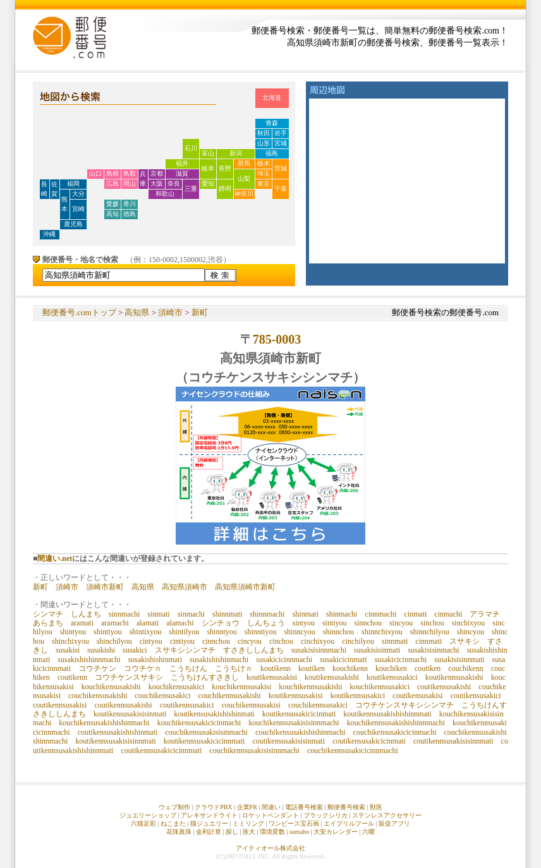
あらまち (48, 622)
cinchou (281, 641)
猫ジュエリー (209, 823)
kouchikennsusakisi (241, 686)
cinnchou (216, 641)
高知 (112, 213)
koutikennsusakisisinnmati (115, 741)
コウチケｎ (143, 668)
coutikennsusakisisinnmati (453, 741)
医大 (249, 831)
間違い (271, 807)
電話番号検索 (304, 807)
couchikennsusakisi (251, 705)
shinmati (306, 614)
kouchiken (391, 668)
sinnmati (395, 641)
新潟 (235, 153)
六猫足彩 (143, 823)
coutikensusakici (476, 695)
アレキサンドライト (209, 815)
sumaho (299, 831)
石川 (191, 148)
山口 (95, 173)
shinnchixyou (382, 631)
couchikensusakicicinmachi (395, 732)
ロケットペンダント (270, 815)
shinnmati (227, 614)
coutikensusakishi (444, 686)
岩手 (280, 133)
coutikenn (72, 677)
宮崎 (78, 208)
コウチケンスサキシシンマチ (404, 705)
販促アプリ (394, 823)
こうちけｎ (234, 668)
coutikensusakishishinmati (118, 732)
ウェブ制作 (174, 807)
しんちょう (266, 622)
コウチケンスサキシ (129, 677)
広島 (112, 183)
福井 (182, 163)
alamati (148, 622)
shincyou (470, 631)
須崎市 (170, 312)
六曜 (368, 831)
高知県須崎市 (184, 586)
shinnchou (338, 631)
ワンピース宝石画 (294, 823)
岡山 (129, 183)
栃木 (263, 163)
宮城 (280, 143)
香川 (129, 203)
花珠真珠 (178, 831)
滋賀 (182, 173)
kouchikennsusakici (380, 686)
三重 (191, 188)
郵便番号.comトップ (79, 312)
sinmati (158, 614)
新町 (199, 312)
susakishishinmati (155, 659)
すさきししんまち (253, 650)
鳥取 (129, 173)
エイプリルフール (349, 823)
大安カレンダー (335, 831)
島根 (112, 173)
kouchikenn (350, 668)
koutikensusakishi (332, 677)
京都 (156, 173)
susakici (135, 650)
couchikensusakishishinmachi (300, 732)
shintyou (73, 631)
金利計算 (208, 831)
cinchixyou (317, 641)
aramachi (115, 622)
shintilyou (184, 631)
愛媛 (112, 203)
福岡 (73, 183)
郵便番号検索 (346, 807)
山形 (263, 143)
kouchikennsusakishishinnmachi (396, 722)
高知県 (137, 312)
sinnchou (368, 622)
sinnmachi (124, 614)
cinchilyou (358, 641)
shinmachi (341, 614)
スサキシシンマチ (185, 650)
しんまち (86, 614)
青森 (271, 122)
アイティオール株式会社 (270, 848)
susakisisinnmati (459, 659)
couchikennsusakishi (229, 695)
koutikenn (275, 668)
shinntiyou (261, 631)
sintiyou (334, 622)
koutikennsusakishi (454, 677)
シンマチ (48, 614)
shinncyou (299, 631)
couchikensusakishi (97, 695)
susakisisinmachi (433, 650)
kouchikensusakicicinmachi (199, 722)
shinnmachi (267, 614)
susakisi (68, 650)
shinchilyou (114, 641)
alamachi (179, 622)
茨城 (280, 168)
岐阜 (208, 168)
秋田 (263, 133)
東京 (263, 183)
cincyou (250, 641)
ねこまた (173, 823)
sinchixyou (468, 622)
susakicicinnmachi (284, 659)
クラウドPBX (213, 807)
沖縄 (49, 234)
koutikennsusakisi (296, 695)
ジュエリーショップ (147, 815)
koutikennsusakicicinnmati (204, 741)
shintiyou (108, 631)
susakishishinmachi (219, 659)
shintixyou (146, 631)
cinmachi (448, 614)
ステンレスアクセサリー (387, 815)
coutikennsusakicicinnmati (161, 750)
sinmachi (191, 614)
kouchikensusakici (177, 686)
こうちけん (188, 668)
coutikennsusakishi (123, 705)
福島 (271, 153)
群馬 (244, 163)
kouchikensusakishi (111, 686)
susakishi (101, 650)
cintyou (151, 641)
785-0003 (277, 339)
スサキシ (464, 641)
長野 (225, 168)
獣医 (376, 807)
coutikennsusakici (187, 705)
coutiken (428, 668)
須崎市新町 (105, 586)
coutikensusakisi (417, 695)
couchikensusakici (162, 695)
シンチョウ (221, 622)
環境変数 (272, 831)
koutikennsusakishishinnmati (387, 713)
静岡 (225, 188)
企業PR (247, 807)
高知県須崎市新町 (245, 586)
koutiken (311, 668)
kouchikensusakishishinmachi (104, 722)
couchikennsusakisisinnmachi (254, 750)
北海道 (271, 97)
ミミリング (248, 823)
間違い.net (54, 558)
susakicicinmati (343, 659)
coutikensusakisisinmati (288, 741)
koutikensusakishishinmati (214, 713)
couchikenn (465, 668)
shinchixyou (70, 641)
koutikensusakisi (271, 677)
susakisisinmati (377, 650)
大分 (78, 193)
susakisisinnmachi (318, 650)
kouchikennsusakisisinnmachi (293, 722)
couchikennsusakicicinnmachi (352, 750)
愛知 (208, 183)
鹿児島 (73, 223)
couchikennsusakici (318, 705)
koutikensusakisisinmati (130, 713)
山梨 (244, 178)
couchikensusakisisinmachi (206, 732)
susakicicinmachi (401, 659)
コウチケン (97, 668)
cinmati (415, 614)
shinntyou (221, 631)
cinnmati (428, 641)
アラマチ (485, 614)
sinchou (432, 622)
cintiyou (182, 641)
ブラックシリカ (325, 815)
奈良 (173, 183)
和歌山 (164, 193)
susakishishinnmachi (89, 659)
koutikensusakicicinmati (299, 713)
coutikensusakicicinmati (369, 741)
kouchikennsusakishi (310, 686)
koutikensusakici (392, 677)
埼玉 (263, 173)
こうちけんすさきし (205, 677)
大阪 (156, 183)
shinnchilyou (429, 631)
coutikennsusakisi (60, 705)
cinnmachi (380, 614)
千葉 (280, 188)
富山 (208, 153)
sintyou (304, 622)
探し (232, 831)
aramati (82, 622)
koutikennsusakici (358, 695)
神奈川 (243, 193)
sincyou (401, 622)
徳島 (129, 213)
